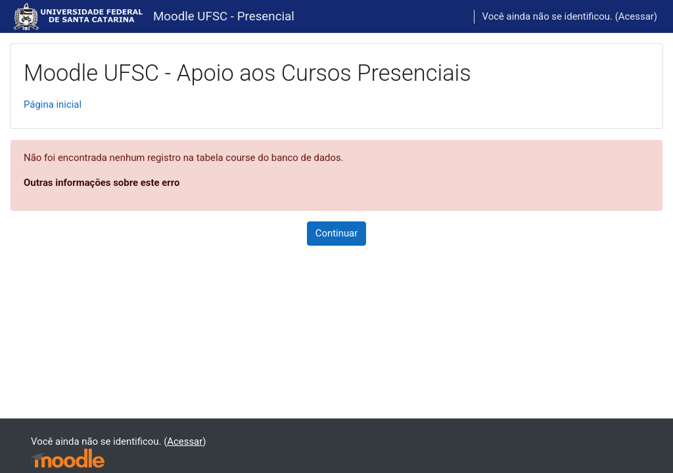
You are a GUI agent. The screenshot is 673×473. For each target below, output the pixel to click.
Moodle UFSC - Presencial (223, 16)
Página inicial (52, 104)
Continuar (336, 233)
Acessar (636, 16)
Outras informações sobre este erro (101, 183)
